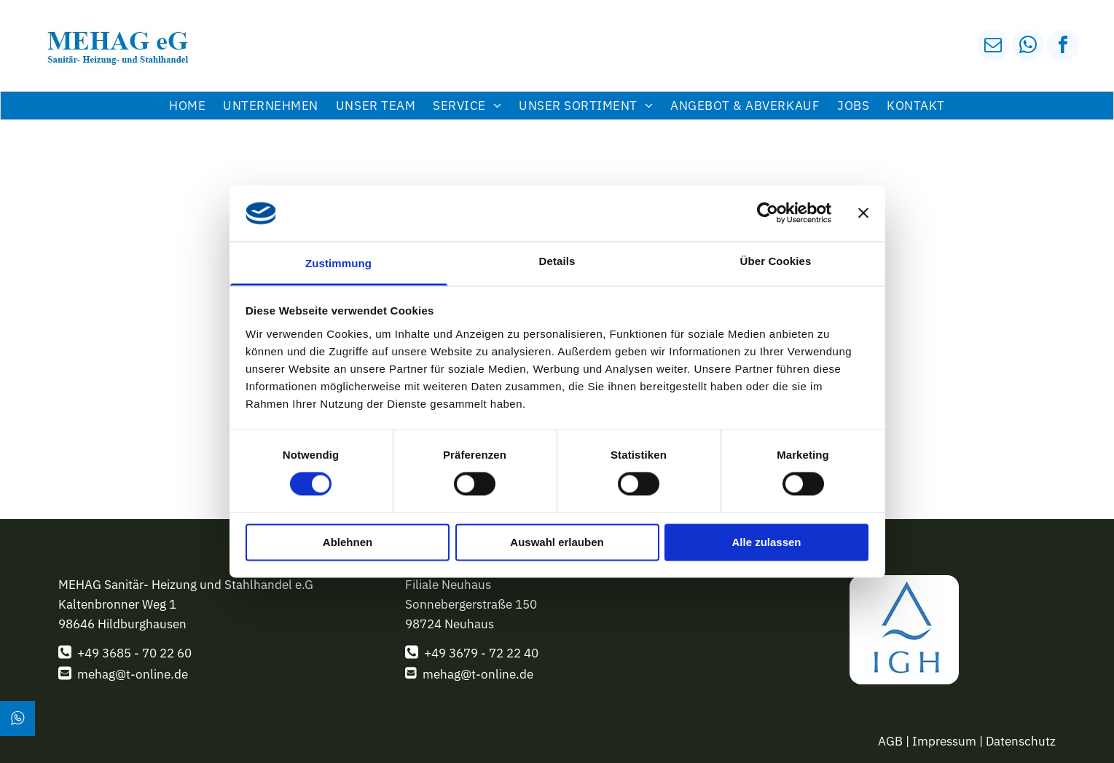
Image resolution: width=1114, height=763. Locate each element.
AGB (890, 741)
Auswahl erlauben (556, 542)
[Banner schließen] (863, 213)
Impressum (944, 741)
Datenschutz (1021, 741)
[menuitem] (187, 106)
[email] (993, 47)
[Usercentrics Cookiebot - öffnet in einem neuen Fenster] (767, 213)
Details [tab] (557, 261)
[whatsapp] (1028, 47)
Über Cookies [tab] (776, 261)
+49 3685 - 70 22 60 (134, 653)
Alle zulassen (766, 542)
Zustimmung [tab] (338, 263)
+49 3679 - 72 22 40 (481, 653)
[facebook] (1063, 47)
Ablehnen (347, 542)
